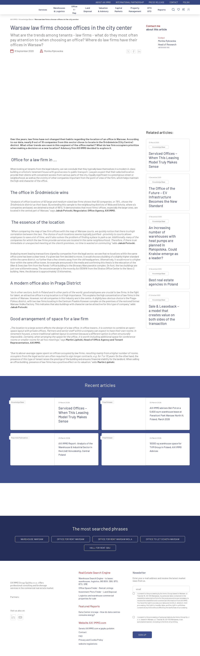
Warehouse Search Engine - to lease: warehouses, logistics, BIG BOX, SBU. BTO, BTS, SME (98, 581)
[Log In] (188, 9)
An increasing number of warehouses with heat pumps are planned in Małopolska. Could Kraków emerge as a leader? (163, 242)
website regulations (88, 643)
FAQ (80, 636)
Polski (186, 2)
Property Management (135, 10)
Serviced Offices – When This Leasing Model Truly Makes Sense (164, 160)
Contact (174, 2)
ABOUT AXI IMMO (103, 2)
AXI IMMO (14, 19)
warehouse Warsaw (32, 539)
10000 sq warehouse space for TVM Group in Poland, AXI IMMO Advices (166, 447)
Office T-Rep (74, 9)
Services (43, 9)
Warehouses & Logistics (59, 10)
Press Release (156, 2)
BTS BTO (150, 10)
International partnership (130, 2)
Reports (162, 9)
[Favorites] (178, 9)
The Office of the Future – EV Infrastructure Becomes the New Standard (163, 197)
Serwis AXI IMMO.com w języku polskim (96, 628)
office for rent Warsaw (70, 539)
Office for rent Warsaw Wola (115, 539)
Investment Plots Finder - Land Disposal (98, 591)
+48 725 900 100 (163, 47)
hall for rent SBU (100, 547)
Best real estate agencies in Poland (163, 282)
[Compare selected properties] (183, 9)
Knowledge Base (26, 19)
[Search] (173, 9)
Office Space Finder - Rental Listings (96, 588)
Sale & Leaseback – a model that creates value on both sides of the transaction (164, 315)
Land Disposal (88, 10)
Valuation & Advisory (103, 10)
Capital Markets (118, 10)
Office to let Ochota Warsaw (162, 539)
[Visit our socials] (13, 617)
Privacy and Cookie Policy (91, 639)
